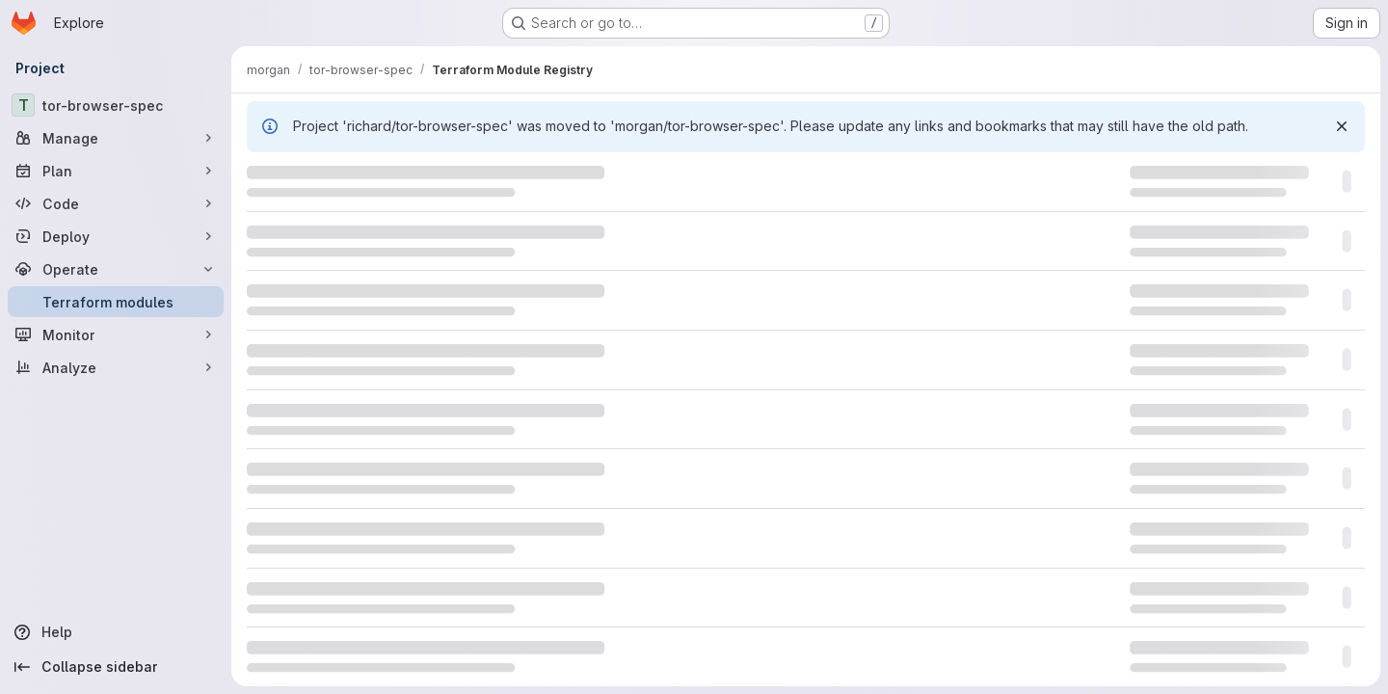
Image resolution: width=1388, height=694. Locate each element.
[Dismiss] (1341, 126)
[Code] (116, 203)
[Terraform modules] (116, 301)
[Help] (116, 632)
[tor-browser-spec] (116, 105)
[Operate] (116, 269)
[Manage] (116, 137)
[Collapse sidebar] (116, 667)
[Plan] (116, 170)
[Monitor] (116, 334)
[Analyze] (116, 367)
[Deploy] (116, 236)
